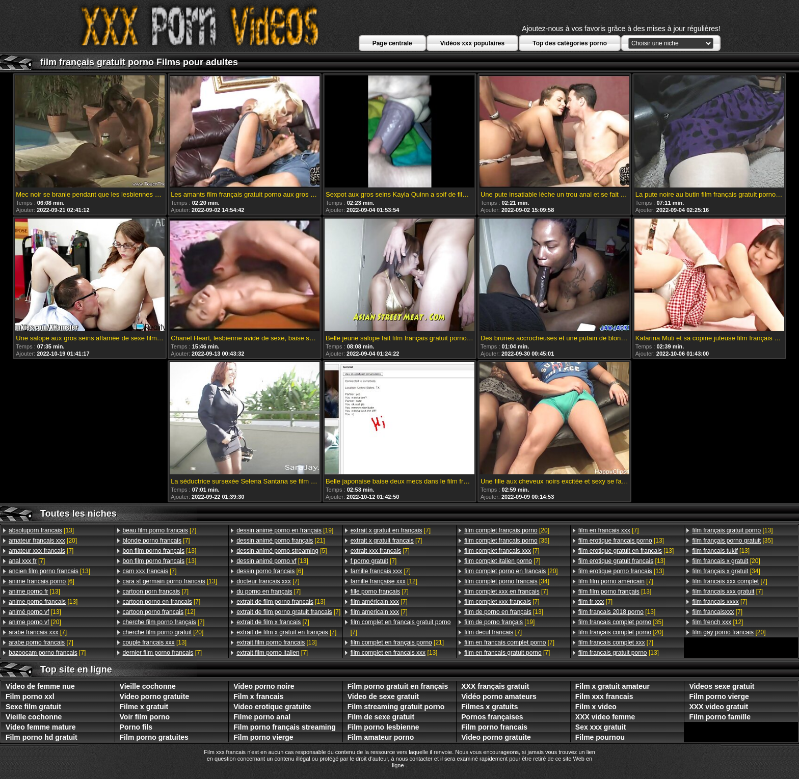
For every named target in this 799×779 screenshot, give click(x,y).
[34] (506, 581)
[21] (280, 540)
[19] (284, 530)
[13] (41, 530)
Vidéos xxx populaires (472, 43)
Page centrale (392, 43)
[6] (41, 581)
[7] (41, 550)
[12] (159, 611)
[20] (43, 540)
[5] (281, 550)
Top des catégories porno (569, 43)
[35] (506, 540)
